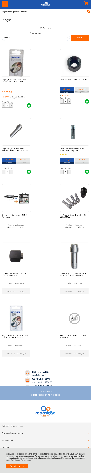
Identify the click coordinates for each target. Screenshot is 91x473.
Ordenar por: (36, 33)
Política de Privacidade (21, 460)
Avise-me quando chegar (45, 163)
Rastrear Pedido (17, 373)
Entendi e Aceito (17, 466)
